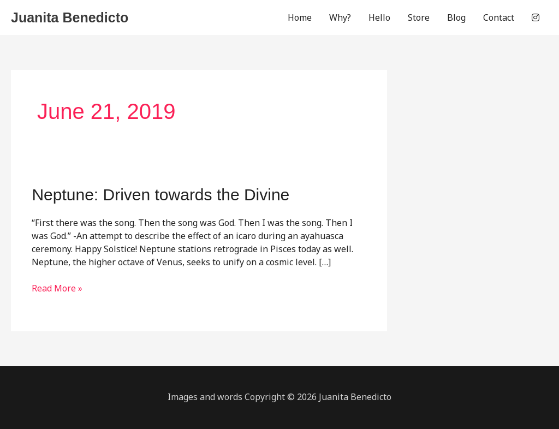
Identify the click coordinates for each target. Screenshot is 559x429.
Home (300, 17)
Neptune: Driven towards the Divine (160, 195)
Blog (456, 17)
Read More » (57, 288)
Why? (340, 17)
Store (419, 17)
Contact (498, 17)
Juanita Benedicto (69, 17)
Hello (379, 17)
